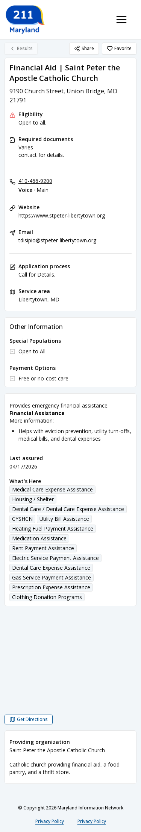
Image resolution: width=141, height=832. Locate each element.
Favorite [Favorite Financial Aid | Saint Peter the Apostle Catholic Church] (119, 48)
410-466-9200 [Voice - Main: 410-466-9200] (35, 180)
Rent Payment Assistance (43, 548)
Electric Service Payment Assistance (55, 557)
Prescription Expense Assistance (51, 587)
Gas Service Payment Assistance (51, 577)
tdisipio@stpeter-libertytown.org (57, 240)
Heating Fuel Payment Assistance (52, 528)
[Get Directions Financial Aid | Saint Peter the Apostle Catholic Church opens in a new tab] (29, 719)
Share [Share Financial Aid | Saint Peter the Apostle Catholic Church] (84, 48)
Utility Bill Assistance (64, 518)
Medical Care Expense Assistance (52, 489)
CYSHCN (22, 518)
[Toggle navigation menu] (121, 20)
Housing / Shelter (33, 499)
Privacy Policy (49, 821)
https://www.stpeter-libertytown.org (61, 215)
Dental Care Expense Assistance (51, 567)
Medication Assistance (39, 538)
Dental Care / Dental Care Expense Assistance (68, 509)
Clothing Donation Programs (47, 597)
